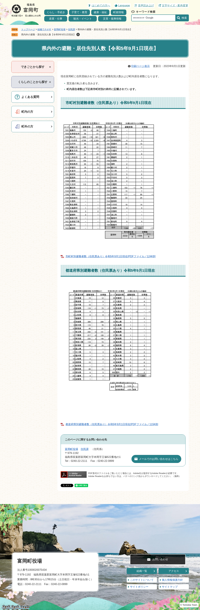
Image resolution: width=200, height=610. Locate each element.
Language (124, 5)
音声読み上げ (146, 5)
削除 (78, 34)
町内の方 (27, 111)
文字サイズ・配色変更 (175, 5)
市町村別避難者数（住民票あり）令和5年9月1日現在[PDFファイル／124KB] (111, 256)
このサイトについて (142, 579)
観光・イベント (82, 18)
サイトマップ (170, 586)
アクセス (173, 571)
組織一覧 (142, 571)
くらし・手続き (56, 12)
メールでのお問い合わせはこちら (158, 459)
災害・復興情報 (112, 18)
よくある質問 (30, 97)
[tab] (33, 67)
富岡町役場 (59, 29)
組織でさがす (44, 29)
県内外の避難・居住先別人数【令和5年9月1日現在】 (48, 34)
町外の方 (27, 126)
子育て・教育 (79, 12)
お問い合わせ (160, 559)
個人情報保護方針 (172, 579)
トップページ (28, 29)
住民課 (71, 29)
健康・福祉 (100, 12)
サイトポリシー (139, 586)
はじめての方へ (101, 5)
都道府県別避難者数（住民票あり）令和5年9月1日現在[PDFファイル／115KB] (112, 424)
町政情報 (118, 12)
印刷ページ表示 (140, 66)
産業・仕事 (55, 18)
